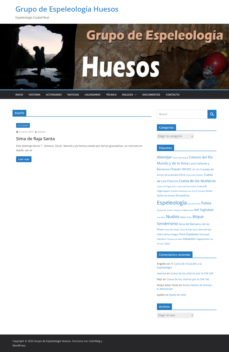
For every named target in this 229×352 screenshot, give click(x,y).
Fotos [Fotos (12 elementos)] (206, 203)
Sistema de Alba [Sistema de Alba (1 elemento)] (174, 239)
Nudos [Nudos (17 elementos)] (172, 216)
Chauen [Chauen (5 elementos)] (175, 169)
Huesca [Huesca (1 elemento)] (177, 210)
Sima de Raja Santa (35, 138)
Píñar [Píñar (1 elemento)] (189, 217)
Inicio (19, 94)
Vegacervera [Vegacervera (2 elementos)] (202, 239)
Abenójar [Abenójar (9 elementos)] (164, 156)
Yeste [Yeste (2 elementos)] (167, 243)
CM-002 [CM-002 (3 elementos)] (186, 169)
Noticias (73, 94)
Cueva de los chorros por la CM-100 (191, 273)
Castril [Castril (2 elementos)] (192, 163)
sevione (41, 131)
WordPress (19, 345)
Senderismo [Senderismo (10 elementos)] (167, 223)
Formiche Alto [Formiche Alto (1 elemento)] (194, 204)
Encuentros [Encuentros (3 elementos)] (182, 195)
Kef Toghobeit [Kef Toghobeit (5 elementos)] (204, 210)
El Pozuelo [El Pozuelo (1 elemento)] (200, 191)
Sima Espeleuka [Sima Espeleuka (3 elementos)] (189, 234)
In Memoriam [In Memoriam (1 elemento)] (187, 210)
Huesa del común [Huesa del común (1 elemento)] (165, 210)
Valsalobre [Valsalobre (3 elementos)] (189, 239)
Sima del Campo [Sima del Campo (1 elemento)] (171, 229)
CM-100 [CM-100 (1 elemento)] (195, 169)
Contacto (172, 94)
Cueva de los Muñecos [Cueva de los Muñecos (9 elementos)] (197, 180)
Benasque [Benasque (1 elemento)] (183, 157)
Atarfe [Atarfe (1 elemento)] (175, 157)
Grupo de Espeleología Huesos (66, 9)
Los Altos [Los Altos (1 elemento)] (161, 217)
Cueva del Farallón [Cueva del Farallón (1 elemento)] (194, 175)
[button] (135, 94)
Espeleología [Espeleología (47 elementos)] (172, 202)
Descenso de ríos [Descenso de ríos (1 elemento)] (187, 191)
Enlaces (127, 94)
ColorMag (94, 341)
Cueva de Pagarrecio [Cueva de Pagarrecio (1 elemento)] (166, 186)
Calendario (92, 94)
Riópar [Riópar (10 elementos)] (198, 216)
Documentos (151, 94)
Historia (34, 94)
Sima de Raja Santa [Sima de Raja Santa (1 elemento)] (189, 229)
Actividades (54, 94)
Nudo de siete (177, 294)
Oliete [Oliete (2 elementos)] (183, 217)
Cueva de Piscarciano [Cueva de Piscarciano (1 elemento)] (186, 186)
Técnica (111, 94)
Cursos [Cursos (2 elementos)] (174, 191)
